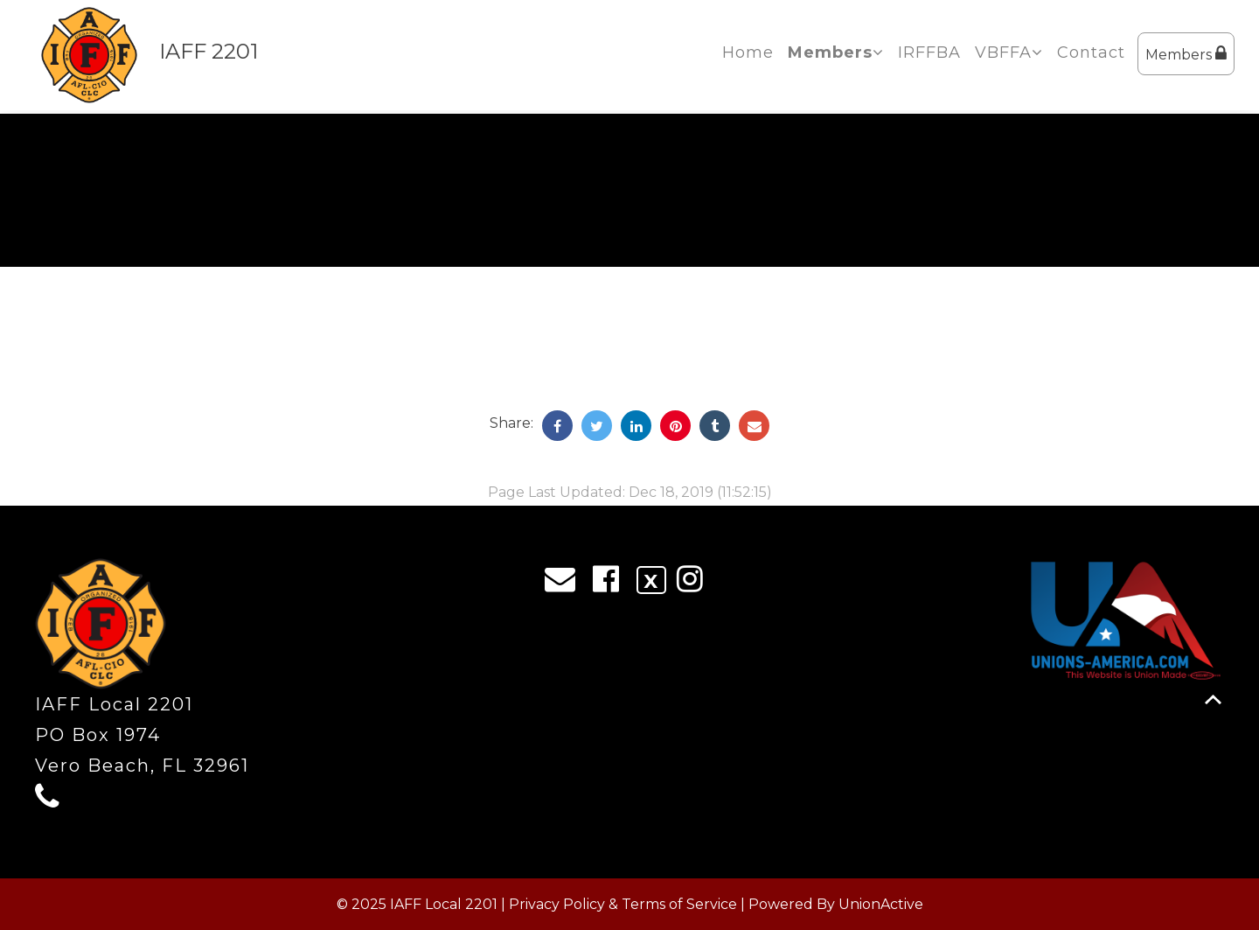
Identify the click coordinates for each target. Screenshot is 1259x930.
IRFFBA (929, 52)
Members (1186, 54)
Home (748, 52)
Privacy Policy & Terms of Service (623, 904)
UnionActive (880, 904)
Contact (1091, 52)
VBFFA (1009, 52)
